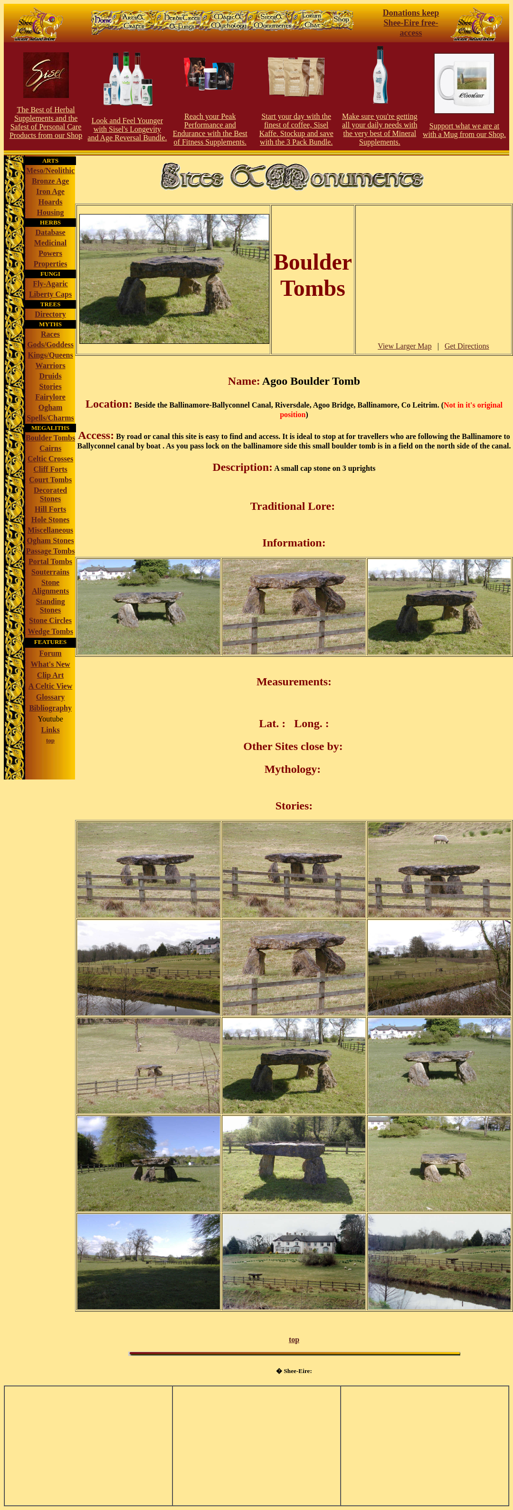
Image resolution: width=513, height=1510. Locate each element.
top (294, 1339)
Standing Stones (50, 605)
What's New (50, 664)
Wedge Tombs (50, 631)
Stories (50, 386)
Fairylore (50, 397)
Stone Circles (50, 620)
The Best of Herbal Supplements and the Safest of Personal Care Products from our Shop (46, 122)
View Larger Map (404, 346)
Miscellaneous (50, 530)
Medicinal (50, 243)
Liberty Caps (50, 294)
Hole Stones (50, 520)
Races (50, 334)
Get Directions (467, 346)
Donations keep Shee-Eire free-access (411, 23)
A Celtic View (50, 686)
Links (50, 730)
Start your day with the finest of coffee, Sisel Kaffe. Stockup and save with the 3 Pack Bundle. (296, 129)
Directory (50, 314)
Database (51, 232)
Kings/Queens (50, 355)
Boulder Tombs (50, 438)
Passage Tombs (50, 551)
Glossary (50, 697)
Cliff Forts (50, 469)
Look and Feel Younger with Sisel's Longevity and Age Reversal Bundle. (127, 129)
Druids (50, 376)
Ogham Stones (50, 540)
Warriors (51, 365)
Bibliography (50, 708)
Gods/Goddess (50, 345)
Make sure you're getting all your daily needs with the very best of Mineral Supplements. (380, 129)
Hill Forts (50, 509)
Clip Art (50, 675)
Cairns (50, 448)
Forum (50, 653)
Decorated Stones (50, 494)
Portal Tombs (50, 561)
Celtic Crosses (50, 459)
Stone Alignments (50, 586)
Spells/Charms (50, 418)
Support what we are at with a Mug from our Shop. (464, 130)
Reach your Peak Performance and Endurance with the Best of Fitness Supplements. (210, 129)
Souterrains (50, 572)
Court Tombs (50, 480)
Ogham (50, 407)
